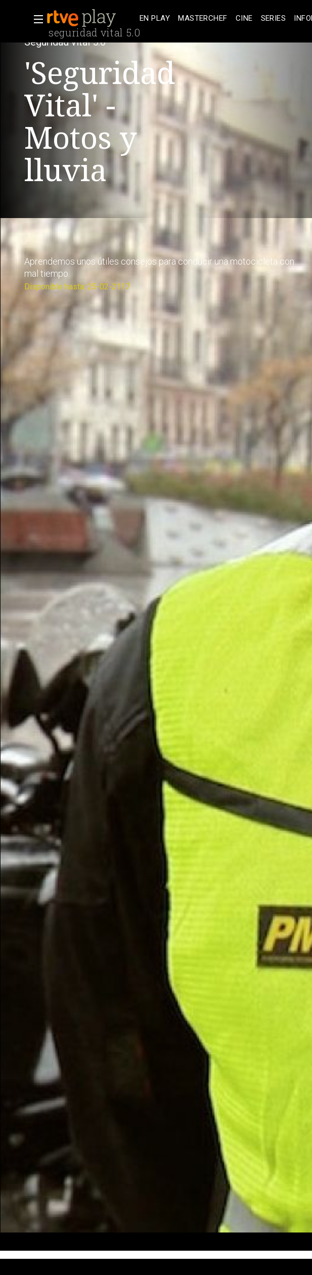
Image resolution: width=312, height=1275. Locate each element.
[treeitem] (155, 18)
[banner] (91, 18)
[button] (35, 19)
